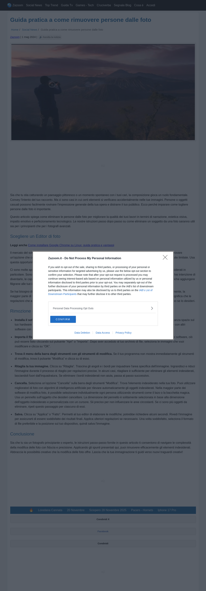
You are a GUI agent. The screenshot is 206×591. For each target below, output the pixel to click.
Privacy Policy (123, 332)
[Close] (166, 258)
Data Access (103, 332)
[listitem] (103, 308)
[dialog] (103, 295)
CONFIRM (67, 319)
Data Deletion (82, 332)
